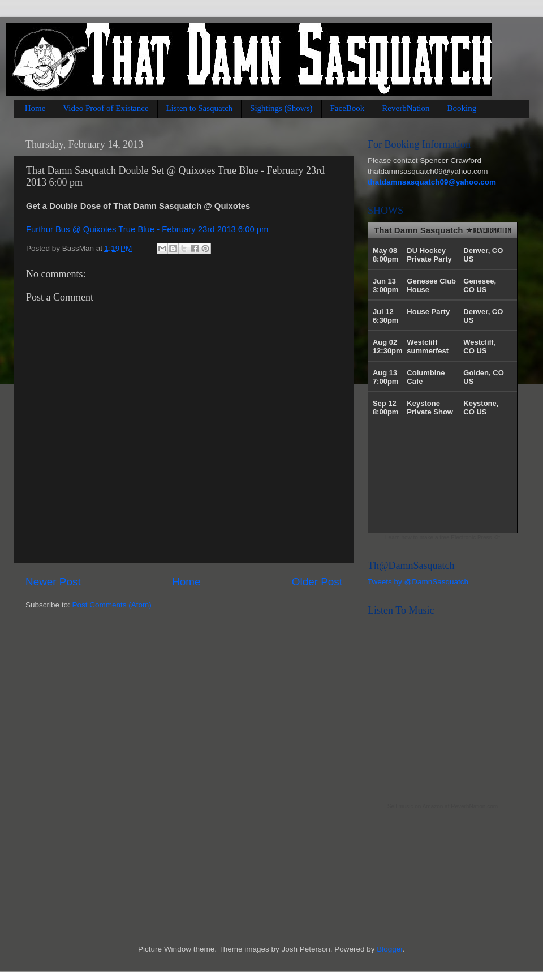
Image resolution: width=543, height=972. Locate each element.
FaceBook (347, 108)
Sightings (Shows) (281, 108)
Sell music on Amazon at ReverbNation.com (442, 806)
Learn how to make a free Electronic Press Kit (442, 537)
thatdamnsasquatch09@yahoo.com (432, 182)
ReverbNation (405, 108)
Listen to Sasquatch (199, 108)
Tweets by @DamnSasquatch (418, 581)
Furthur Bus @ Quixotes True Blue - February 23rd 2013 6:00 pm (147, 229)
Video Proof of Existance (105, 108)
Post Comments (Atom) (112, 605)
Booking (461, 108)
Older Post (317, 582)
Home (35, 108)
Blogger (390, 949)
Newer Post (53, 582)
